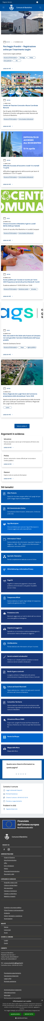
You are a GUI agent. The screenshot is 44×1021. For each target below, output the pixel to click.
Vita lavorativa (8, 888)
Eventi (6, 943)
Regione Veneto (7, 2)
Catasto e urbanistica (10, 894)
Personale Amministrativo (11, 871)
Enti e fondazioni (9, 866)
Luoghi (6, 940)
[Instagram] (8, 849)
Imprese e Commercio (10, 891)
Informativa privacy (10, 993)
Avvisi (8, 42)
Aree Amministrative (10, 860)
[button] (22, 1018)
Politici (6, 869)
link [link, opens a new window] (39, 1010)
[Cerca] (40, 8)
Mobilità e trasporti (9, 896)
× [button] (42, 1000)
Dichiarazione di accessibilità (12, 998)
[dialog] (22, 1010)
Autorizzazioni (8, 919)
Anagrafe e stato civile (10, 883)
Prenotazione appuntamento (12, 973)
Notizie (6, 100)
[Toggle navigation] (3, 7)
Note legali (7, 995)
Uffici (5, 863)
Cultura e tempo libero (10, 885)
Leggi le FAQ (7, 979)
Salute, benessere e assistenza (13, 916)
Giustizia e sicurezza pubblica (12, 908)
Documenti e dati (9, 874)
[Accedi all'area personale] (37, 2)
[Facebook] (4, 849)
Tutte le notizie (22, 426)
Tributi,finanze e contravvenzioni (13, 910)
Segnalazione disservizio (11, 976)
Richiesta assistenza (10, 981)
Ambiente (7, 913)
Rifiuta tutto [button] (29, 1014)
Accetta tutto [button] (15, 1014)
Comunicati (7, 930)
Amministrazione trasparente (12, 990)
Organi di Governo (9, 857)
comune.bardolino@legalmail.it (13, 963)
